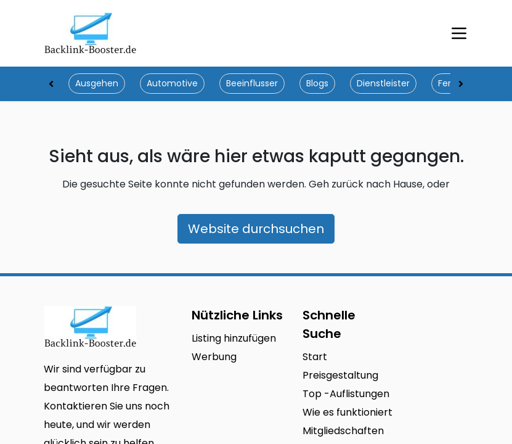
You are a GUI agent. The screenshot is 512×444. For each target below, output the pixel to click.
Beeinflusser (252, 83)
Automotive (172, 83)
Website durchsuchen (256, 228)
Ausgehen (96, 83)
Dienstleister (383, 83)
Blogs (317, 83)
